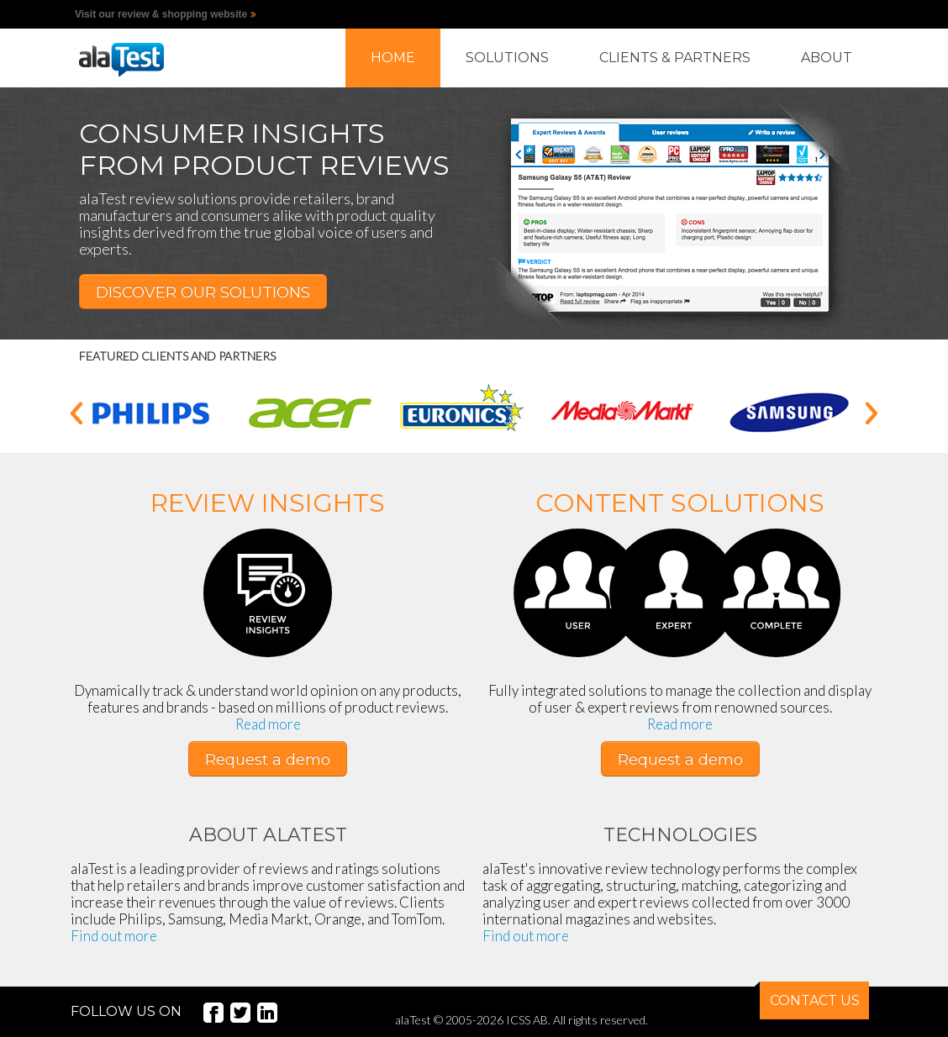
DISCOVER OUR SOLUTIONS (203, 292)
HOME (393, 58)
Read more (268, 724)
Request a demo (267, 759)
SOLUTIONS (507, 58)
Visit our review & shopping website (161, 14)
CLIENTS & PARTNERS (674, 58)
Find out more (114, 936)
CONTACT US (810, 995)
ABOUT (826, 58)
